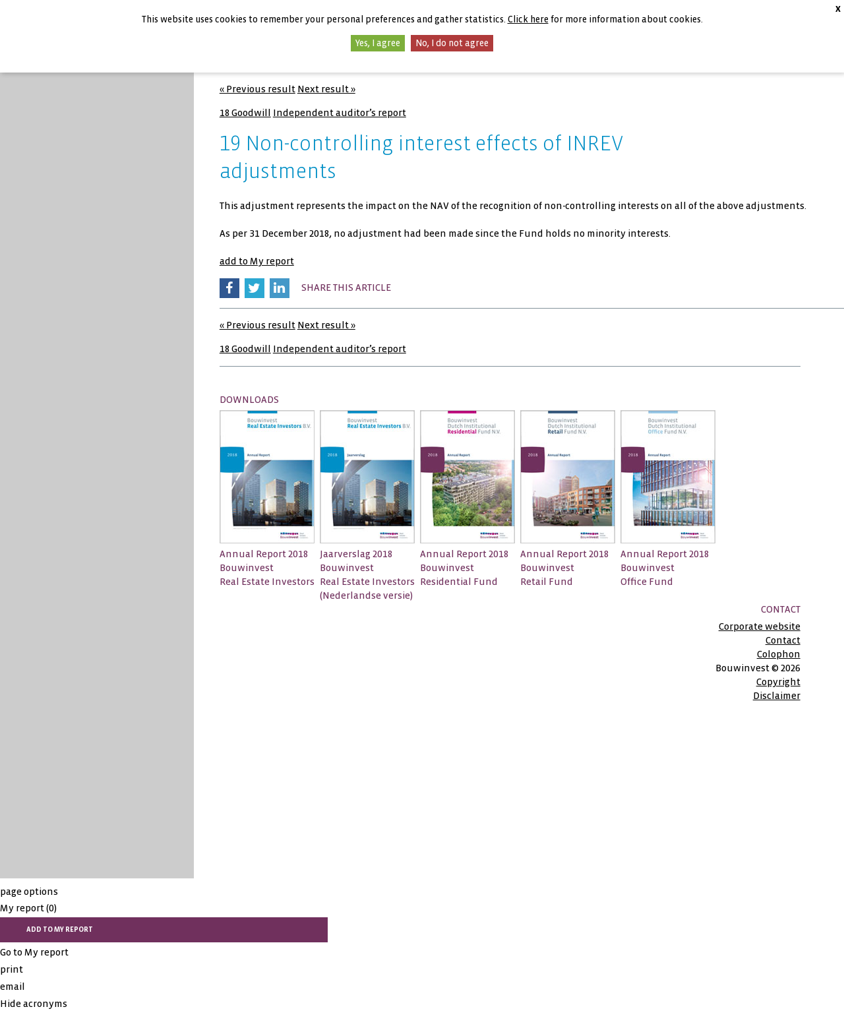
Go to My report (34, 952)
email (12, 986)
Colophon (778, 654)
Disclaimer (776, 695)
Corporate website (759, 626)
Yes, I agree (377, 43)
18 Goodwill (245, 112)
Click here (528, 19)
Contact (783, 640)
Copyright (778, 682)
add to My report (257, 261)
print (11, 969)
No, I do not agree (452, 43)
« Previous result (257, 89)
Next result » (326, 89)
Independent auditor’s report (339, 112)
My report (28, 908)
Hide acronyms (33, 1003)
